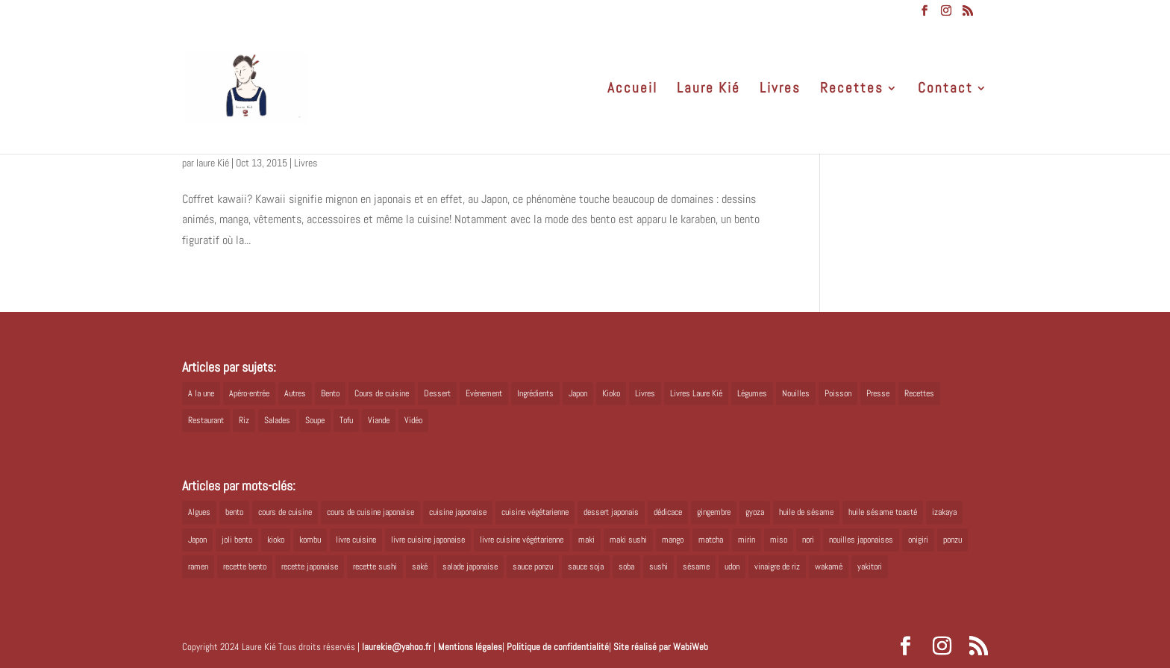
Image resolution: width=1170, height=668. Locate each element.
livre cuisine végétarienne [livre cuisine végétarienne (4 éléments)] (521, 540)
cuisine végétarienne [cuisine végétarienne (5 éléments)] (535, 512)
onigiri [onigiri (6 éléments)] (918, 540)
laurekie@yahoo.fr (396, 646)
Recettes (851, 90)
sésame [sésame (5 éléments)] (696, 566)
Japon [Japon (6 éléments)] (197, 540)
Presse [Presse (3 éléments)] (877, 393)
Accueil (632, 90)
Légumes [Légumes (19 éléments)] (752, 393)
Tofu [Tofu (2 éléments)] (346, 420)
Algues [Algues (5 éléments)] (199, 512)
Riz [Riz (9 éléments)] (244, 420)
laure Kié (212, 162)
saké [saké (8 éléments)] (420, 566)
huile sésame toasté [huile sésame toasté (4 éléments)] (882, 512)
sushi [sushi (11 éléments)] (658, 566)
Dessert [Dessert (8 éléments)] (437, 393)
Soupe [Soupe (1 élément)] (315, 420)
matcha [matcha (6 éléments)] (710, 540)
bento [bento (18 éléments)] (234, 512)
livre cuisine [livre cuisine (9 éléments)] (356, 540)
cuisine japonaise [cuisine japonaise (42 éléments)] (458, 512)
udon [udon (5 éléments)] (732, 566)
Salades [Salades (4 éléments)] (277, 420)
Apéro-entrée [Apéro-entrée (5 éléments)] (249, 393)
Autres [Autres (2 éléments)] (295, 393)
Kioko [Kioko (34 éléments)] (611, 393)
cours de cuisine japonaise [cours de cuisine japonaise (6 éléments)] (370, 512)
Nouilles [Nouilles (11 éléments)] (796, 393)
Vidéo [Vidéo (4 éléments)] (413, 420)
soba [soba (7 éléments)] (626, 566)
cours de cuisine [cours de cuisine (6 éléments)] (285, 512)
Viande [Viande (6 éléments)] (379, 420)
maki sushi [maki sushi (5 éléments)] (628, 540)
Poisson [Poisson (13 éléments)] (838, 393)
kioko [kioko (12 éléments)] (275, 540)
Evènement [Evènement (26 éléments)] (484, 393)
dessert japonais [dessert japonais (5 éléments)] (611, 512)
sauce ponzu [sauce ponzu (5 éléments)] (533, 566)
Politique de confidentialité (558, 646)
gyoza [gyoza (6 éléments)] (754, 512)
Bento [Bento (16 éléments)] (330, 393)
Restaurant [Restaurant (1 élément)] (206, 420)
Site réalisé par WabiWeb (660, 646)
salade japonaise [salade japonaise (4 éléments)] (470, 566)
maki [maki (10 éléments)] (586, 540)
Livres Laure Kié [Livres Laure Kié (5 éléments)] (696, 393)
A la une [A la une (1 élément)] (201, 393)
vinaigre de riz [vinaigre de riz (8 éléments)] (777, 566)
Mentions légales (470, 646)
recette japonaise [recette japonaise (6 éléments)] (309, 566)
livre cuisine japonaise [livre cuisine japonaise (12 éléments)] (428, 540)
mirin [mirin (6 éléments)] (746, 540)
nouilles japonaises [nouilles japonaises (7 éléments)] (861, 540)
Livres (780, 90)
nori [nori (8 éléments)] (808, 540)
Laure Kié (708, 90)
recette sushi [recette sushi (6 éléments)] (375, 566)
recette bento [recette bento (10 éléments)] (244, 566)
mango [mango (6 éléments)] (672, 540)
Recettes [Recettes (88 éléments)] (919, 393)
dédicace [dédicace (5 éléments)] (668, 512)
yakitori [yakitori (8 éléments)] (869, 566)
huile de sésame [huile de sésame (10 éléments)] (806, 512)
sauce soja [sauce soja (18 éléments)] (586, 566)
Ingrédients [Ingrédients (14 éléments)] (535, 393)
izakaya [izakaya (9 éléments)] (944, 512)
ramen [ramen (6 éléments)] (198, 566)
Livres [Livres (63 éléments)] (645, 393)
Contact (945, 90)
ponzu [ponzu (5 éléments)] (952, 540)
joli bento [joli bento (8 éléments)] (237, 540)
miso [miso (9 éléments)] (778, 540)
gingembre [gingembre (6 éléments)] (714, 512)
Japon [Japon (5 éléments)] (578, 393)
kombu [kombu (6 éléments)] (310, 540)
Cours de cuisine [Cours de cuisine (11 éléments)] (381, 393)
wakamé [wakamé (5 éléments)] (828, 566)
